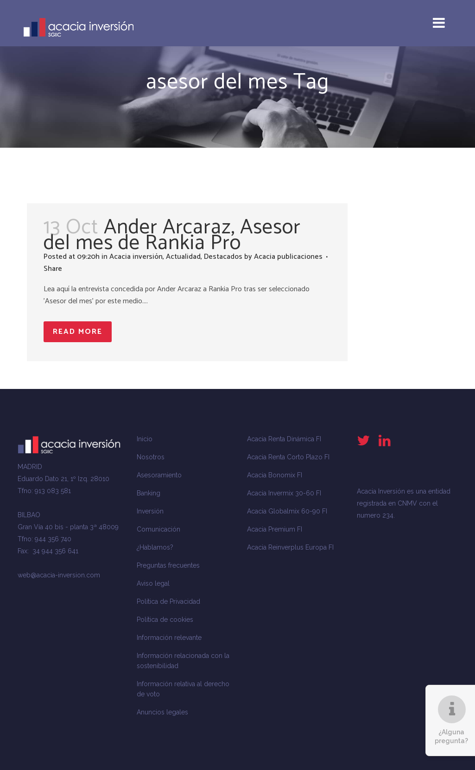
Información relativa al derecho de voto (183, 689)
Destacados (223, 256)
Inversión (150, 511)
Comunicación (158, 529)
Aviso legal (153, 583)
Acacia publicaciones (288, 256)
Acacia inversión (136, 256)
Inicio (144, 439)
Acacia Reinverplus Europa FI (290, 547)
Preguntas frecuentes (168, 565)
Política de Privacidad (168, 601)
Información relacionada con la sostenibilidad (183, 661)
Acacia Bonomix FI (274, 475)
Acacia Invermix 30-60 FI (284, 493)
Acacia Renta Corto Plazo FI (288, 457)
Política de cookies (165, 619)
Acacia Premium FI (274, 529)
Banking (148, 493)
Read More (77, 332)
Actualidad (183, 256)
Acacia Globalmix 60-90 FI (287, 511)
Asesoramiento (159, 475)
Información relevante (169, 637)
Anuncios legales (162, 712)
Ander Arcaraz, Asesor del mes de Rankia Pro (172, 235)
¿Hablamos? (155, 547)
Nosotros (151, 457)
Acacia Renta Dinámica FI (284, 439)
